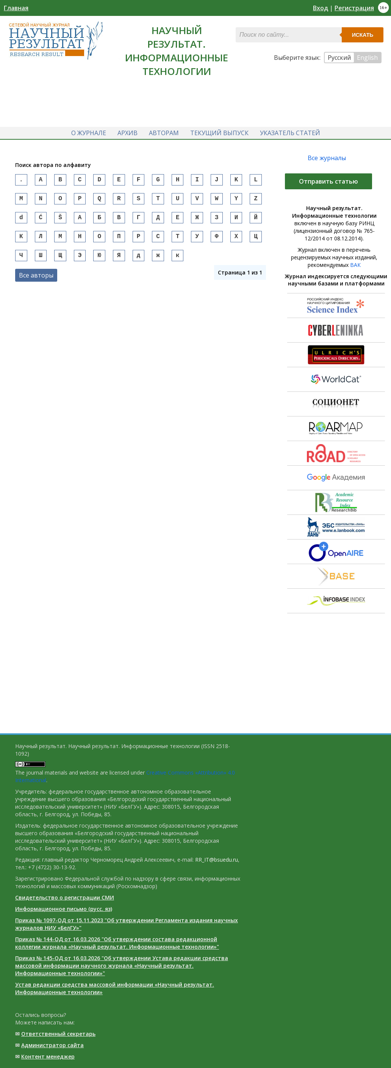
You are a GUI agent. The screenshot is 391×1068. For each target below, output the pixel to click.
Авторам (164, 133)
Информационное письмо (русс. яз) (63, 908)
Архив (127, 133)
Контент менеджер (48, 1056)
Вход (320, 8)
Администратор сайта (52, 1045)
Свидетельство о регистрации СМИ (64, 897)
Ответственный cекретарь (58, 1033)
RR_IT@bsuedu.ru (216, 859)
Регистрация (354, 8)
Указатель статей (290, 133)
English (367, 57)
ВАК (355, 264)
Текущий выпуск (219, 133)
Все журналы (327, 158)
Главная (16, 8)
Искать (363, 35)
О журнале (88, 133)
